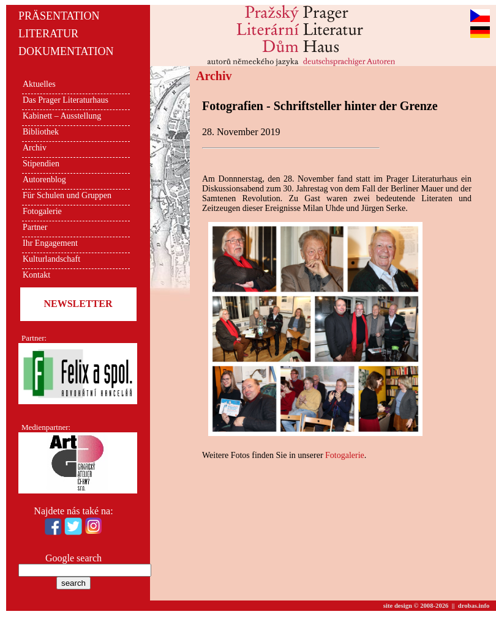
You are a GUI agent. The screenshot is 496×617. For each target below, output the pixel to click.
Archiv (35, 147)
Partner (35, 227)
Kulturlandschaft (51, 259)
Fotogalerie (42, 211)
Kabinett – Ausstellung (62, 115)
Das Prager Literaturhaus (65, 100)
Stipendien (41, 163)
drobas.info (474, 605)
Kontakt (36, 274)
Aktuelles (39, 84)
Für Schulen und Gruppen (67, 195)
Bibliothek (41, 131)
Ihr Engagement (50, 243)
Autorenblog (44, 179)
